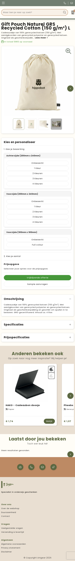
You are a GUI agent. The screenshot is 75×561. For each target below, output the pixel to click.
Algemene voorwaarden (13, 544)
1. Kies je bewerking (14, 149)
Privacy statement (10, 547)
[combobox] (32, 12)
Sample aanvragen (37, 284)
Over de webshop (10, 508)
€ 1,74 (9, 421)
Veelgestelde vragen (12, 528)
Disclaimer (6, 551)
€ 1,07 (67, 421)
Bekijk (49, 421)
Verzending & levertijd (12, 532)
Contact (5, 516)
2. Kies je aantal (12, 256)
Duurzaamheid (8, 512)
